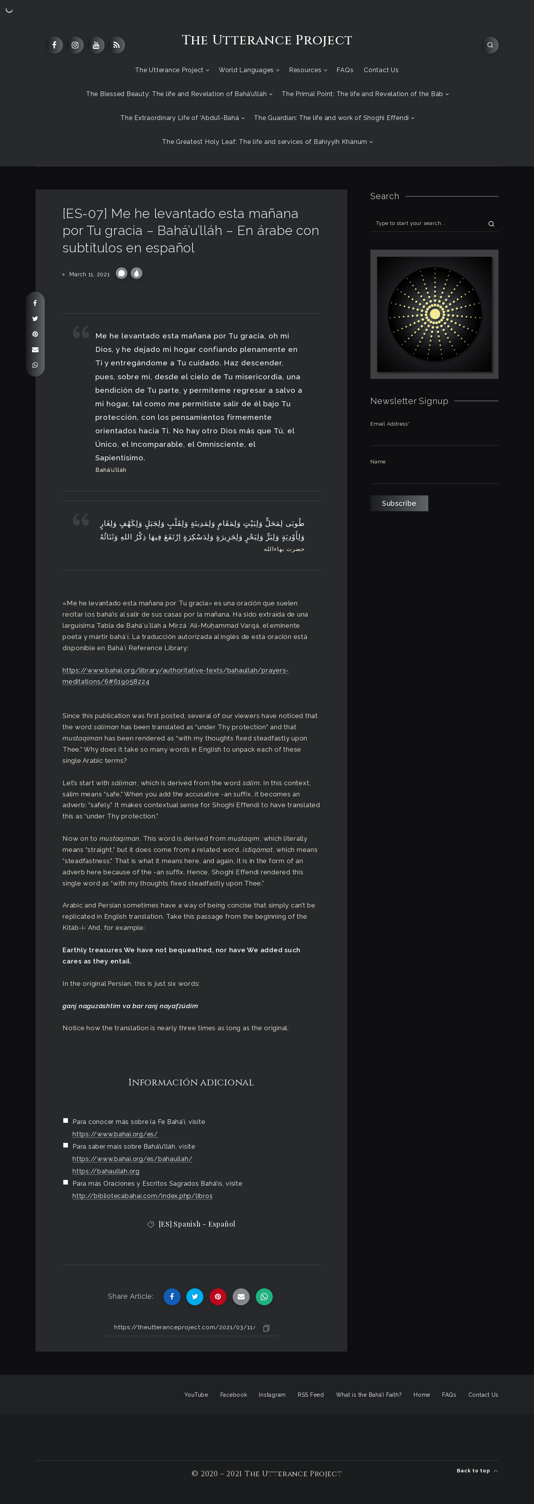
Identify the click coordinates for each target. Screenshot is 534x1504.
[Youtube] (96, 45)
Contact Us (381, 70)
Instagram (272, 1395)
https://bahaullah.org (106, 1171)
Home (422, 1395)
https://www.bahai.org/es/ (115, 1134)
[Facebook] (54, 45)
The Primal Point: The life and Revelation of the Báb (362, 94)
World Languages (246, 70)
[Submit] (491, 223)
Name (378, 462)
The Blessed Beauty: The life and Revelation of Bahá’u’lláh (176, 94)
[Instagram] (75, 45)
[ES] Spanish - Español (197, 1224)
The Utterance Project (267, 40)
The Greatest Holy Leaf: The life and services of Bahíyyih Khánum (264, 141)
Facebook (233, 1395)
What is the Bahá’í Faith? (369, 1395)
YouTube (196, 1395)
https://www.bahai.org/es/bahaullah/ (133, 1159)
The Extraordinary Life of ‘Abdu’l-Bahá (179, 118)
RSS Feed (311, 1395)
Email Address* (390, 424)
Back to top (478, 1470)
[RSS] (116, 45)
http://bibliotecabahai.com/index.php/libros (143, 1196)
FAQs (344, 70)
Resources (305, 70)
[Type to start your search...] (434, 223)
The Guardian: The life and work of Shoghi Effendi (331, 118)
